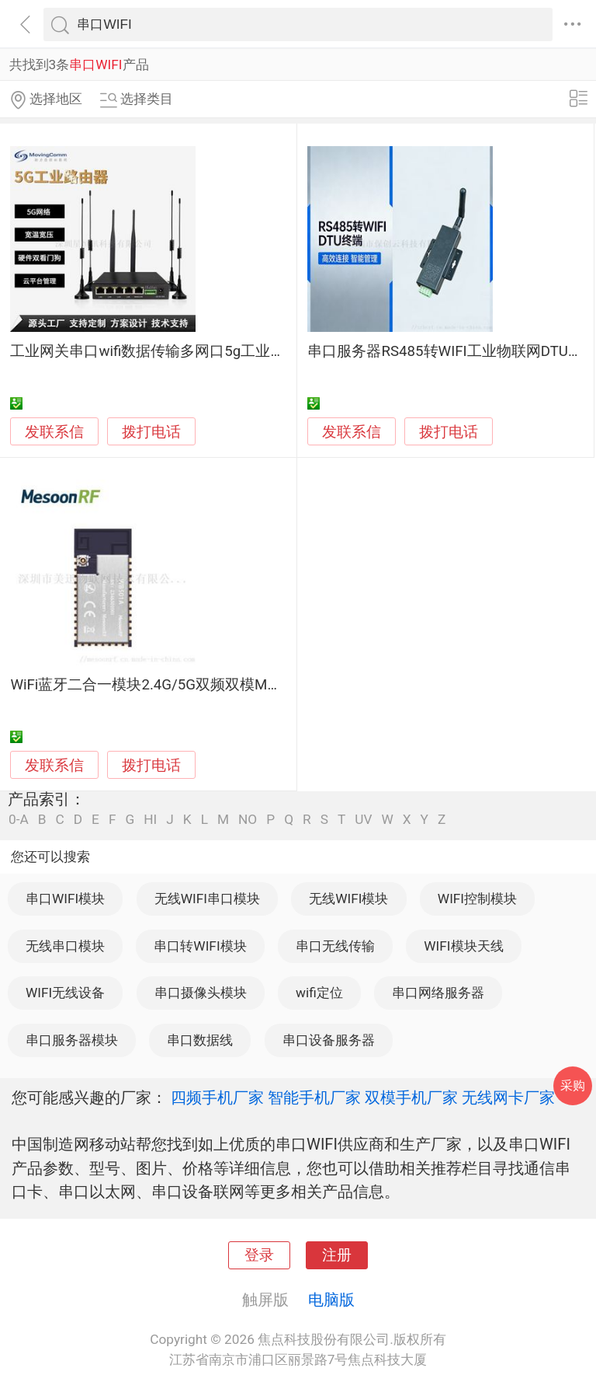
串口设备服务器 (328, 1040)
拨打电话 (151, 432)
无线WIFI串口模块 (207, 898)
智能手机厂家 (314, 1097)
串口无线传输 (335, 946)
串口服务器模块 (72, 1040)
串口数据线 (200, 1040)
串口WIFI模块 (65, 898)
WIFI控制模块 (477, 898)
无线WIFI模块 (348, 898)
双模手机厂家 (411, 1097)
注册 (337, 1255)
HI (150, 819)
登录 (259, 1255)
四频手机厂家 (217, 1097)
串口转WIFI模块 (200, 946)
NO (247, 819)
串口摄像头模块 (200, 992)
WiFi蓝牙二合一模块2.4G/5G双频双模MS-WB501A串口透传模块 (217, 684)
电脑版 (331, 1299)
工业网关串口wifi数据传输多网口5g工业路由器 (162, 351)
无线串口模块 (65, 946)
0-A (19, 819)
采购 (572, 1085)
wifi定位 (319, 992)
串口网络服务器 (438, 992)
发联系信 (54, 432)
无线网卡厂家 (508, 1097)
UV (363, 819)
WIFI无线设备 (65, 992)
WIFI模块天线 (463, 946)
